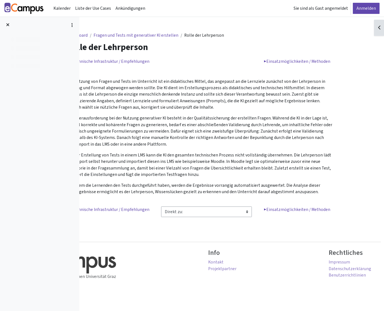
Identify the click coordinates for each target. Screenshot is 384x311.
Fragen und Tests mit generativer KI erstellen (164, 36)
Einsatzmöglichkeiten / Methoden (324, 62)
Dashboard (105, 36)
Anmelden (366, 8)
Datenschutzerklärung (342, 273)
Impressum (332, 266)
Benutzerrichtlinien (340, 279)
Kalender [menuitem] (62, 8)
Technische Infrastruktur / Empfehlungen (138, 62)
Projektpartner (250, 273)
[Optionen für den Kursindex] (72, 25)
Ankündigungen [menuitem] (130, 8)
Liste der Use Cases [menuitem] (93, 8)
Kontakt (244, 266)
